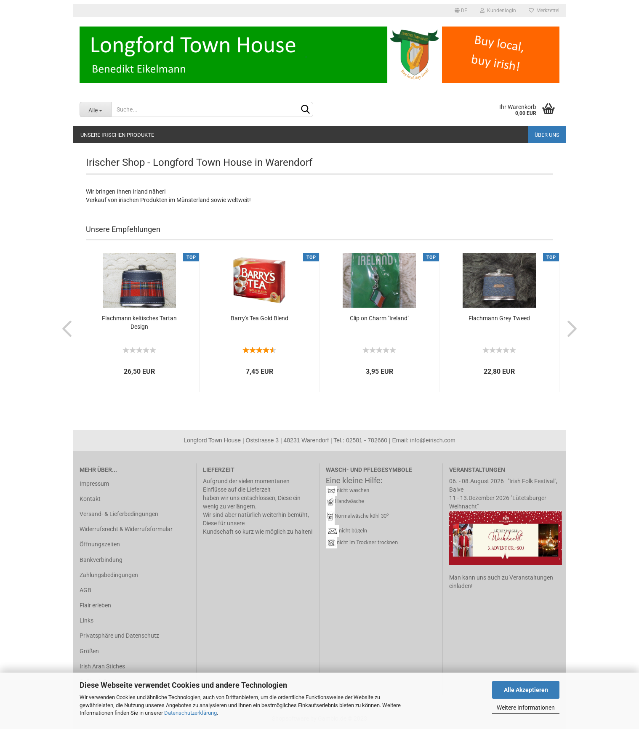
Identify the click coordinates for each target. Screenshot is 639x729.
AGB (85, 590)
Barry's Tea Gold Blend (259, 318)
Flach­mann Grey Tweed (499, 318)
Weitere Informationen (526, 707)
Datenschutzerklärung (190, 713)
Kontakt (90, 498)
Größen (89, 651)
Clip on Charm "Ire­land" (379, 318)
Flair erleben (95, 605)
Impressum (94, 483)
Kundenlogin (498, 10)
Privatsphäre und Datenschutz (119, 635)
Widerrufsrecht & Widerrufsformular (126, 529)
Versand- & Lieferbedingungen (119, 514)
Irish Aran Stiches (102, 666)
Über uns (547, 135)
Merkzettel (544, 10)
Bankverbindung (101, 559)
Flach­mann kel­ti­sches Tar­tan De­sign (139, 322)
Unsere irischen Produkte (117, 135)
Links (86, 620)
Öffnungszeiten (100, 544)
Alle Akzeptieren (526, 689)
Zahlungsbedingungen (109, 575)
